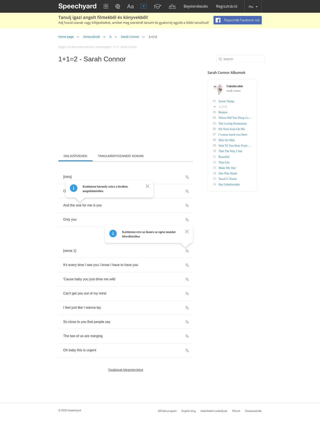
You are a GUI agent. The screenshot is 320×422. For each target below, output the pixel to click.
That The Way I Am (235, 150)
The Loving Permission (237, 123)
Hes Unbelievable (233, 183)
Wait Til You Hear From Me (240, 145)
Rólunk (236, 410)
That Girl (228, 161)
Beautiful (228, 156)
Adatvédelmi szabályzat (214, 410)
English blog (188, 410)
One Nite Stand (232, 172)
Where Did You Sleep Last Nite (242, 117)
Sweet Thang (231, 101)
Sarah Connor (130, 36)
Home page (66, 36)
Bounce (227, 112)
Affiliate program (167, 410)
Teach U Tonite (232, 178)
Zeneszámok (91, 36)
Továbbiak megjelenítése (125, 370)
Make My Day (232, 167)
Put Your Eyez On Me (236, 128)
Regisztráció (226, 6)
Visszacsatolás (253, 410)
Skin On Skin (231, 139)
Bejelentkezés (196, 6)
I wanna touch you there (237, 134)
